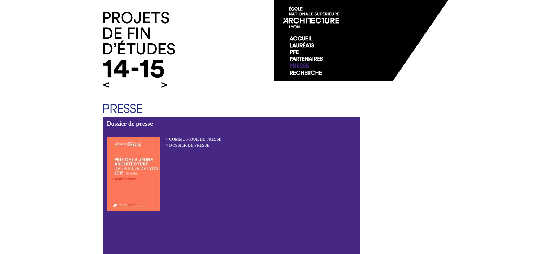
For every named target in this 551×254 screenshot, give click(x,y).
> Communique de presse (193, 139)
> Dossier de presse (187, 145)
